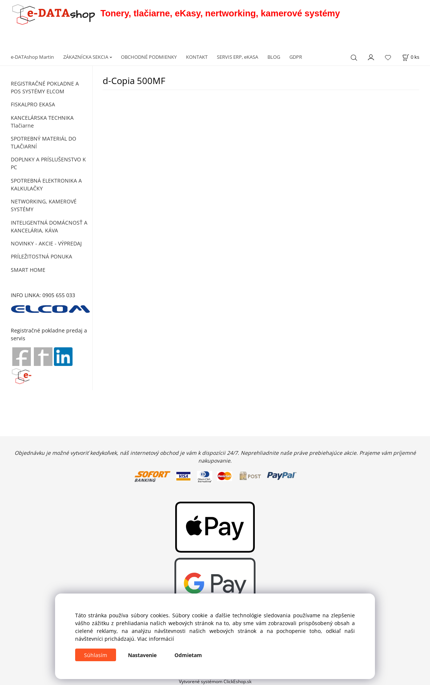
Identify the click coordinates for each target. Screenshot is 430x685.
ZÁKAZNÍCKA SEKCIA (85, 57)
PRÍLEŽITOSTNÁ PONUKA (41, 256)
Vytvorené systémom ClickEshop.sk (215, 681)
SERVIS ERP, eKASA (237, 57)
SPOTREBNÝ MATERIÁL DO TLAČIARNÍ (43, 142)
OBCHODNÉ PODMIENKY (149, 57)
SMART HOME (28, 269)
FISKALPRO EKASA (33, 104)
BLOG (273, 57)
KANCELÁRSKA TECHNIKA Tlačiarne (42, 121)
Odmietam (188, 655)
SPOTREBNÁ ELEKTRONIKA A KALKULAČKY (46, 184)
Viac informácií (155, 638)
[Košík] (410, 57)
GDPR (295, 57)
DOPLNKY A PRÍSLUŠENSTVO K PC (48, 163)
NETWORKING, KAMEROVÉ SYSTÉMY (44, 205)
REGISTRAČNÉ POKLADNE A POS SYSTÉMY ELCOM (45, 87)
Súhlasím (95, 655)
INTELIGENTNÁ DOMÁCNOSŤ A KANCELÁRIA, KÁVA (49, 226)
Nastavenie (142, 655)
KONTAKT (197, 57)
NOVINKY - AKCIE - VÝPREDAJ (46, 243)
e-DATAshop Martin (32, 57)
